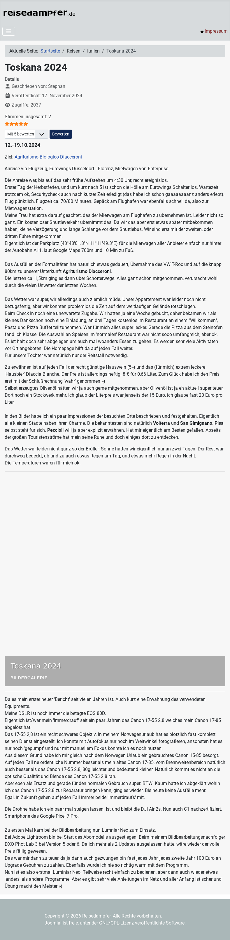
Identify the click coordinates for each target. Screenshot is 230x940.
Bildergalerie (29, 678)
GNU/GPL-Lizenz (116, 923)
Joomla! (53, 923)
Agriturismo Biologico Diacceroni (48, 157)
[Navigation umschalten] (8, 31)
